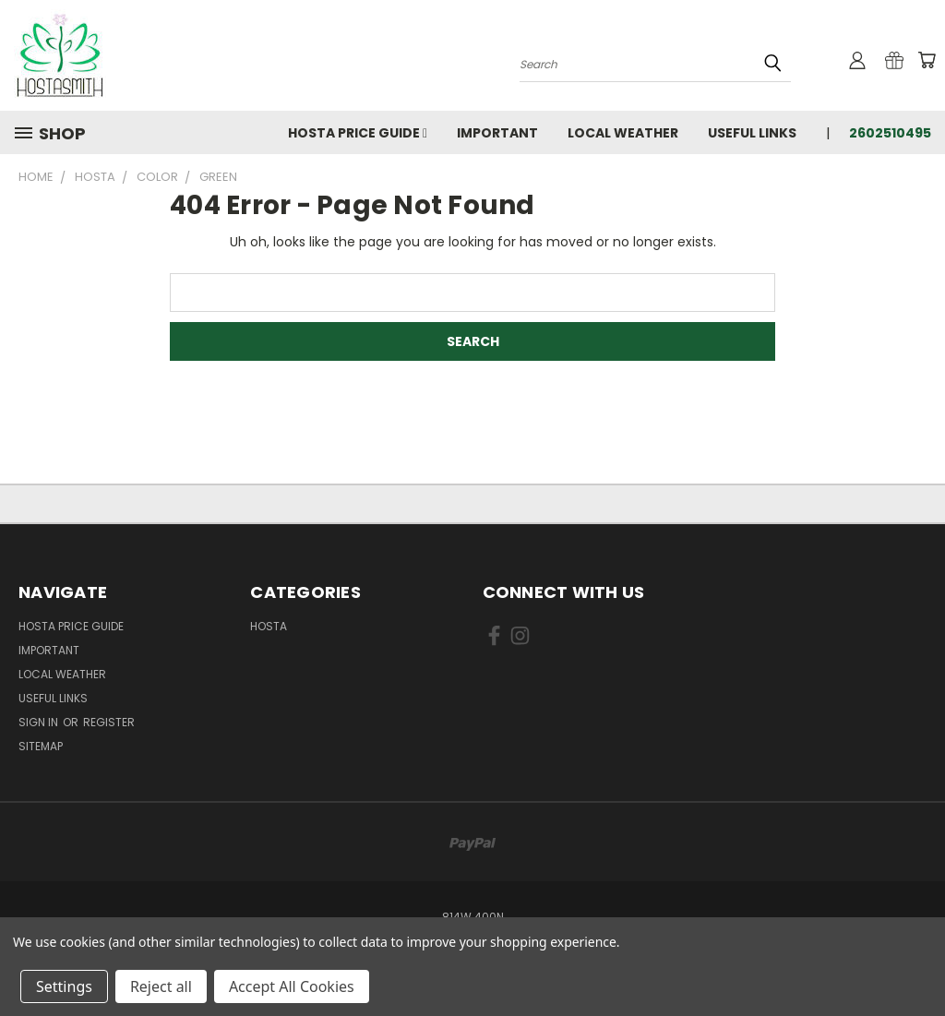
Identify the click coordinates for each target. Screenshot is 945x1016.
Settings (64, 986)
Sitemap (40, 746)
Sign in (39, 722)
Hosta (268, 626)
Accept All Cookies (291, 986)
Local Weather (623, 133)
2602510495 (890, 133)
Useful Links (752, 133)
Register (109, 722)
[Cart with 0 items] (926, 60)
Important (497, 133)
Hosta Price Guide (357, 133)
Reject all (161, 986)
